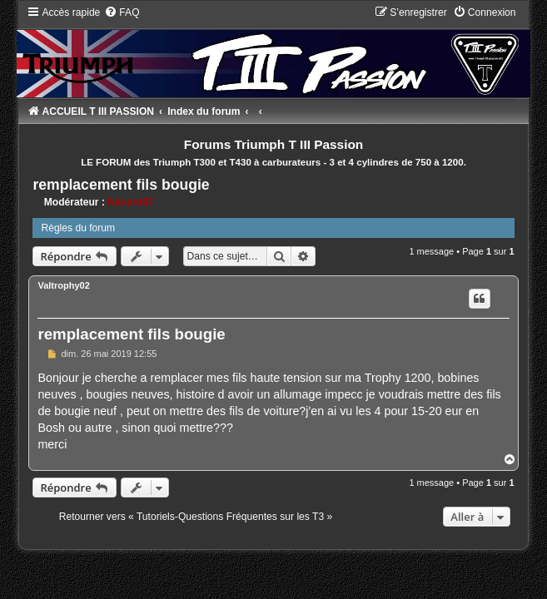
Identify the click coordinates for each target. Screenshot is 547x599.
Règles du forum (78, 228)
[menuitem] (121, 12)
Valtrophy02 (63, 285)
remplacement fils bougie (120, 184)
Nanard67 (130, 202)
